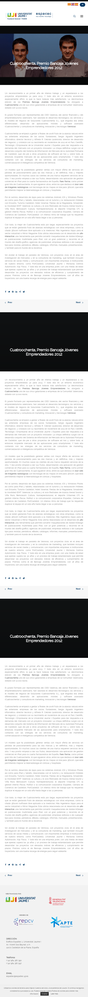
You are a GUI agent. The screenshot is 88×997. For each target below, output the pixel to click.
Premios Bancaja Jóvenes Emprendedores (43, 102)
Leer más (54, 994)
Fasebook (7, 2)
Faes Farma (65, 181)
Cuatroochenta (11, 105)
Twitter (2, 2)
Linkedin (17, 2)
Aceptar (45, 994)
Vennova (71, 126)
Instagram (12, 2)
